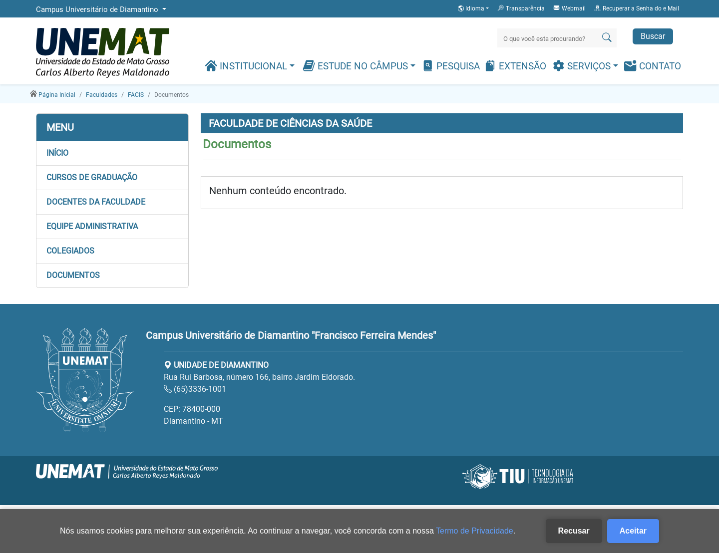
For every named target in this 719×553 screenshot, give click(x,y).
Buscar (653, 36)
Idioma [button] (472, 8)
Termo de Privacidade (474, 531)
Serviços (582, 65)
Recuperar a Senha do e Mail (636, 8)
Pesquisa (450, 65)
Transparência (521, 8)
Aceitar (633, 531)
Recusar (574, 531)
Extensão (515, 65)
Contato (652, 65)
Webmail (569, 8)
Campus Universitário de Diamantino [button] (98, 9)
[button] (112, 153)
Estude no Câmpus (356, 65)
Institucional (247, 65)
